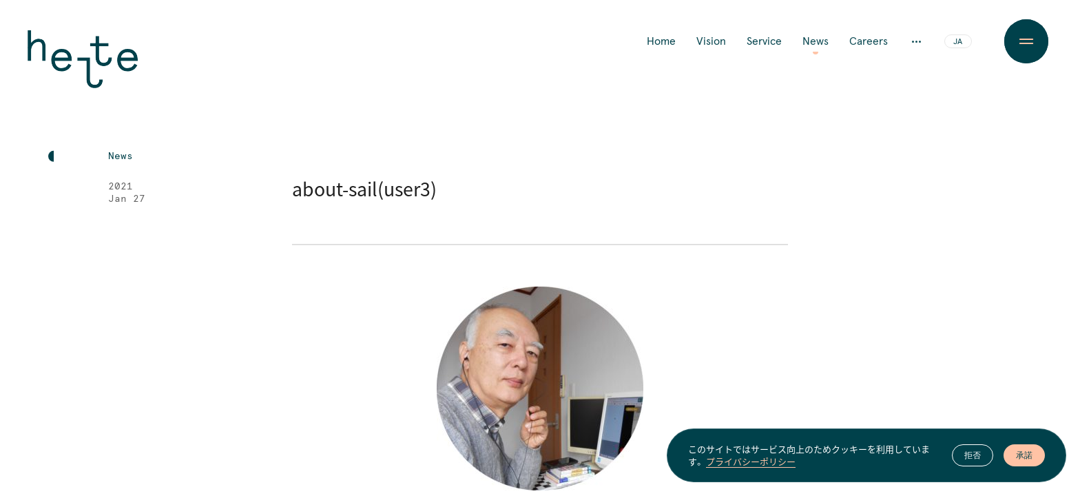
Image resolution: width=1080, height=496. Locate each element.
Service (764, 41)
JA (957, 42)
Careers (868, 41)
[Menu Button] (1026, 41)
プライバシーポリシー (751, 462)
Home (661, 41)
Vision (711, 41)
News (815, 41)
